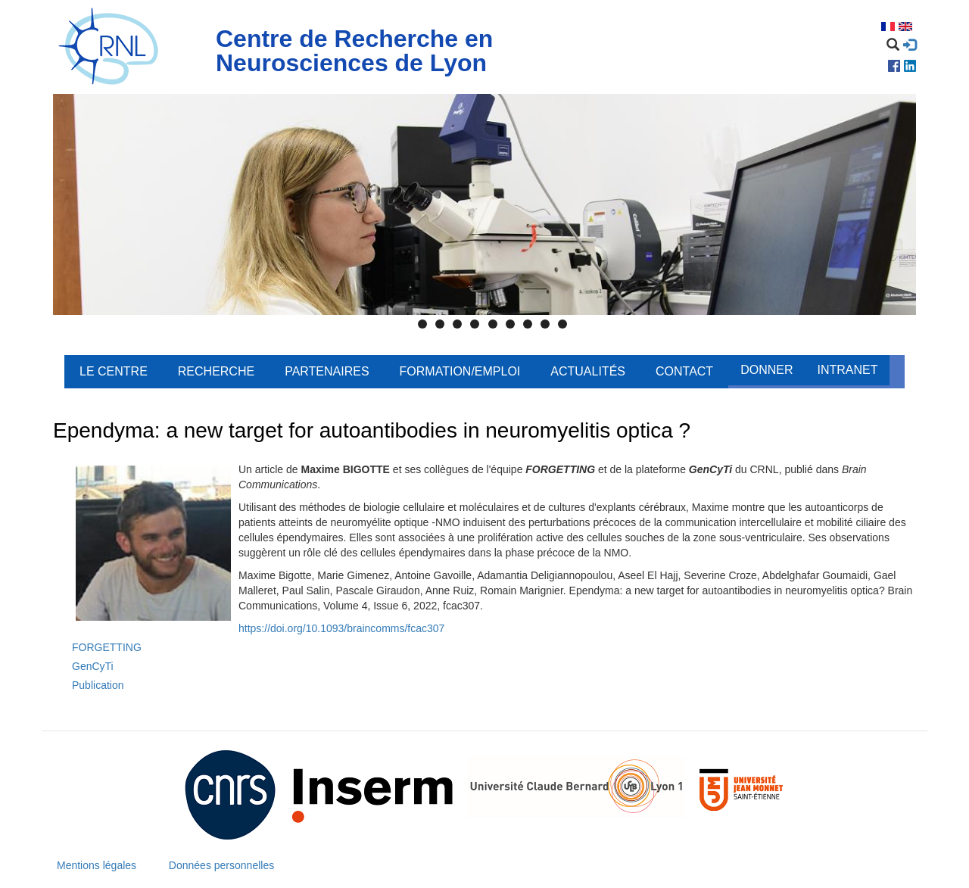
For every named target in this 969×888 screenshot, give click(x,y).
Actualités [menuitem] (587, 371)
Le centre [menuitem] (113, 371)
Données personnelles (221, 865)
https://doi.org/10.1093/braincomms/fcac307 (341, 628)
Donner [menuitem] (766, 369)
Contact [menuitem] (684, 371)
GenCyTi (93, 666)
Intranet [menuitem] (847, 369)
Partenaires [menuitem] (327, 371)
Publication (98, 685)
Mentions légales (96, 865)
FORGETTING (107, 647)
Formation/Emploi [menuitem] (460, 371)
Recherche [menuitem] (216, 371)
